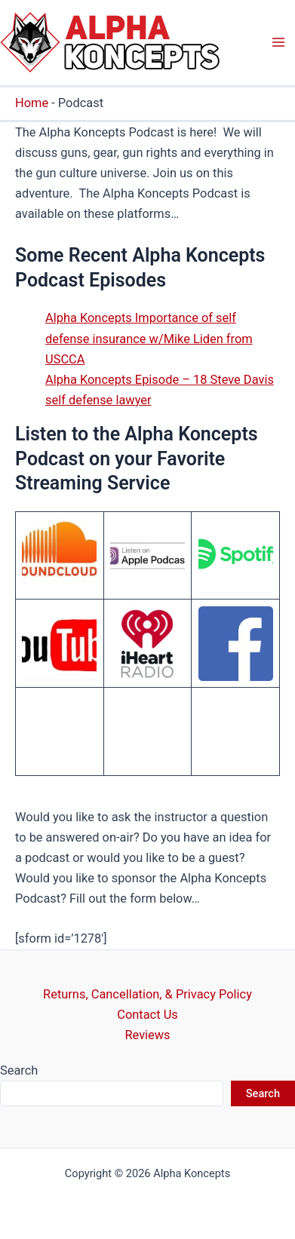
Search (19, 1070)
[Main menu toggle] (278, 43)
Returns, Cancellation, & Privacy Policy (147, 994)
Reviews (147, 1035)
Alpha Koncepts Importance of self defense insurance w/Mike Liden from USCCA (149, 338)
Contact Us (147, 1014)
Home (31, 103)
